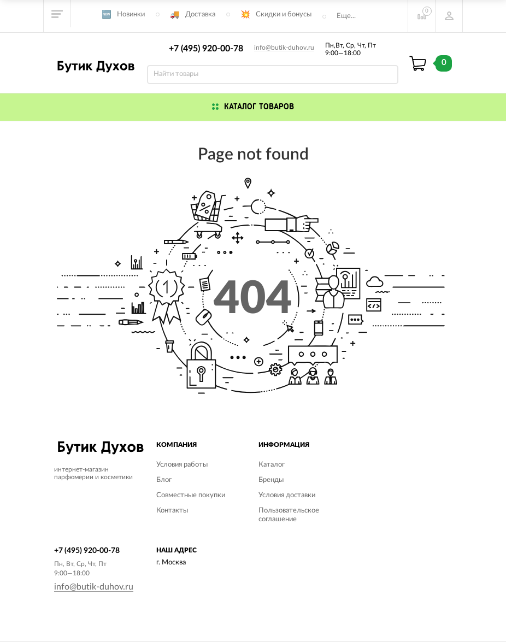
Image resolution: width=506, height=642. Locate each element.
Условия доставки (286, 495)
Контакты (172, 510)
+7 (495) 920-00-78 (206, 48)
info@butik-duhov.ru (284, 47)
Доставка (200, 14)
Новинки (131, 14)
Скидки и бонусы (283, 14)
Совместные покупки (190, 495)
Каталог (271, 464)
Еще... (346, 16)
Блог (164, 480)
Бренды (271, 480)
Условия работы (182, 464)
